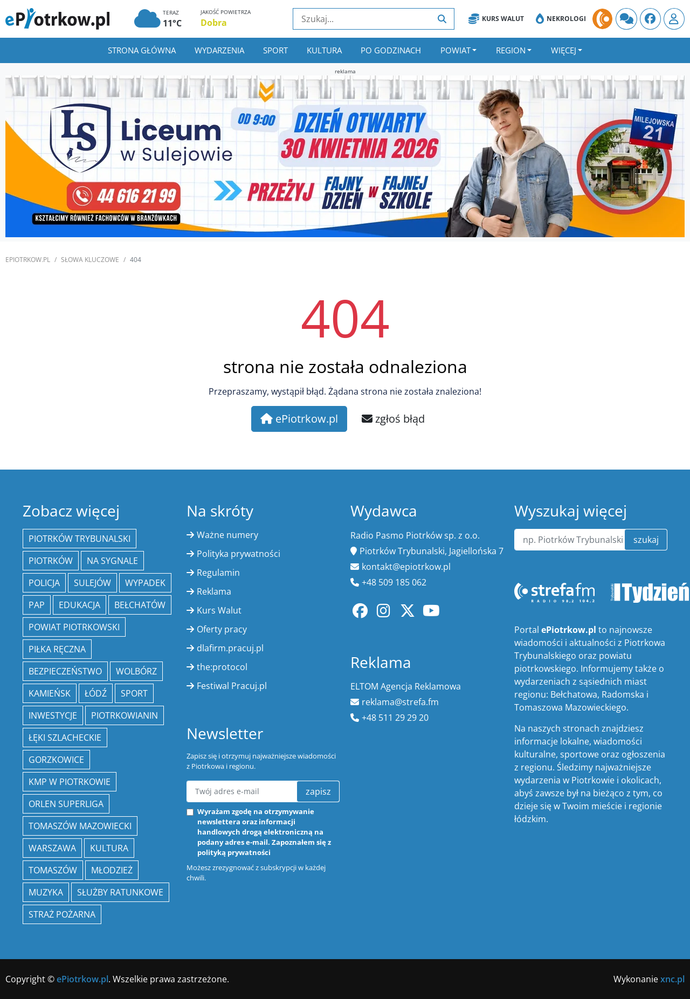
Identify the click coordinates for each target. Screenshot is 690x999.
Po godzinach (391, 50)
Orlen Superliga (66, 804)
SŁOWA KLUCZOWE (90, 259)
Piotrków (51, 561)
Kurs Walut (496, 18)
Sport (275, 50)
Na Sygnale (112, 561)
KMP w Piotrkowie (70, 782)
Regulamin (218, 572)
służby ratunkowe (120, 892)
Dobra (214, 23)
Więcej (563, 50)
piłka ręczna (57, 649)
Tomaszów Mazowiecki (80, 826)
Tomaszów (53, 870)
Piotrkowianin (124, 715)
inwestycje (53, 715)
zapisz (318, 791)
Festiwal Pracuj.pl (232, 686)
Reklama (214, 591)
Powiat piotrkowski (74, 627)
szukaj (646, 540)
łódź (96, 693)
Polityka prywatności (238, 554)
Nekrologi (561, 18)
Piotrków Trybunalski (79, 539)
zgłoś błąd (393, 418)
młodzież (112, 870)
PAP (37, 605)
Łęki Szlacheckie (65, 737)
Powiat (455, 50)
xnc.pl (672, 979)
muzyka (46, 892)
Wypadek (145, 583)
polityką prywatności (234, 852)
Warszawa (52, 848)
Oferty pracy (222, 629)
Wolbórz (136, 671)
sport (134, 693)
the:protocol (222, 667)
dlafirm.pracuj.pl (230, 648)
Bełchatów (139, 605)
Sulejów (92, 583)
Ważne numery (227, 535)
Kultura (324, 50)
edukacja (79, 605)
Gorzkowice (56, 760)
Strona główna (142, 50)
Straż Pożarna (62, 914)
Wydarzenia (219, 50)
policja (44, 583)
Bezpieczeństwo (65, 671)
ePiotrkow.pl (27, 259)
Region (511, 50)
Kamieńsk (50, 693)
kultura (109, 848)
